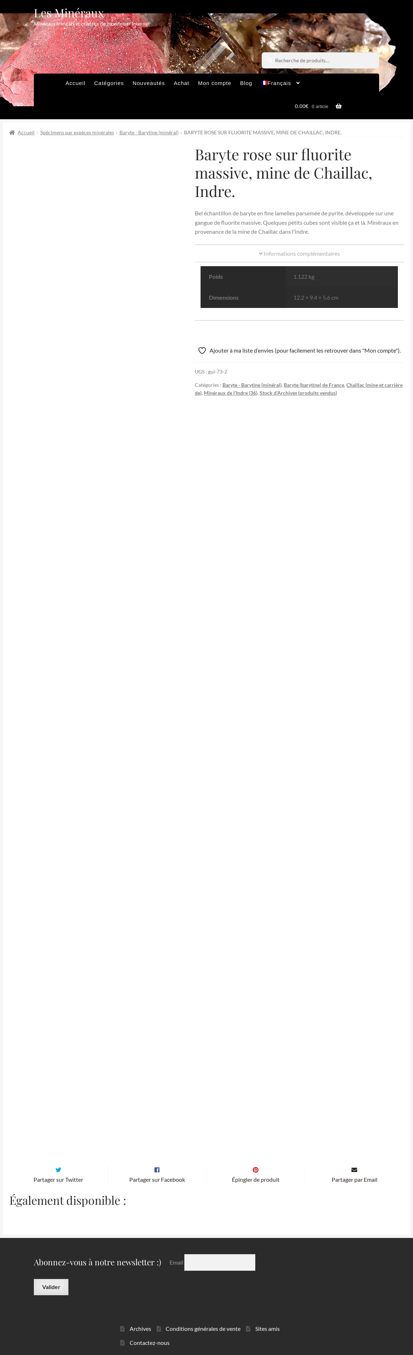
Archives (140, 1310)
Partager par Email (354, 1161)
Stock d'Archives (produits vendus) (298, 393)
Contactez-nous (150, 1324)
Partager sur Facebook (157, 1161)
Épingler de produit (255, 1161)
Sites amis (267, 1310)
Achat (181, 83)
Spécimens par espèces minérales (77, 132)
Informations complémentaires (299, 253)
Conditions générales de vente (203, 1310)
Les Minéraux (69, 12)
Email (177, 1243)
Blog (246, 83)
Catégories (109, 83)
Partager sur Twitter (58, 1161)
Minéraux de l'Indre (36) (230, 393)
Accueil (75, 83)
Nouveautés (149, 83)
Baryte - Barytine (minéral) (149, 132)
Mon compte (215, 83)
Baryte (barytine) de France (314, 385)
